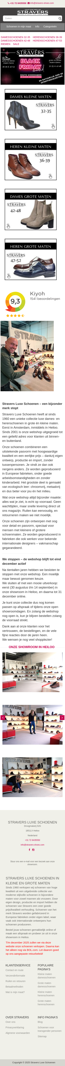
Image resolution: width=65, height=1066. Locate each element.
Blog (40, 1022)
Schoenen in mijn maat (18, 26)
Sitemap (42, 1036)
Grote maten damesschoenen (47, 985)
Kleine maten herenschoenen (46, 994)
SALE (16, 44)
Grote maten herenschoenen (46, 1003)
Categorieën (50, 26)
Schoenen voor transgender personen (50, 1029)
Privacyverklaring (15, 1027)
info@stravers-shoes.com (32, 845)
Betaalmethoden (14, 986)
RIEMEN (5, 44)
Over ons (10, 1022)
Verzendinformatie (15, 975)
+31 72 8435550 (32, 840)
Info (37, 26)
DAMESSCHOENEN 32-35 (15, 37)
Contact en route (15, 970)
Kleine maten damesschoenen (47, 976)
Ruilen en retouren (15, 981)
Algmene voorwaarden (18, 1033)
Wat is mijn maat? (15, 992)
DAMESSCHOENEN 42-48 (15, 40)
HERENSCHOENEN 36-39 (47, 37)
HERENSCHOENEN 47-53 (47, 40)
